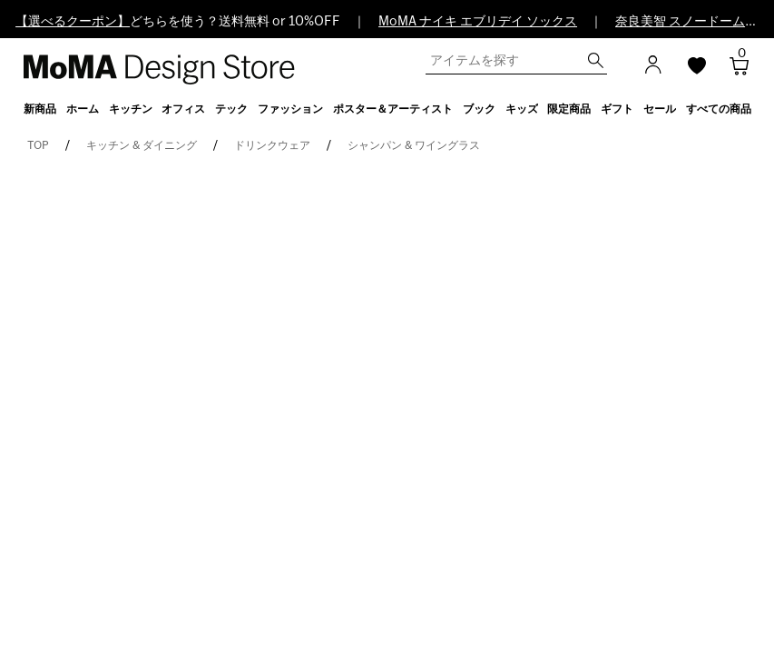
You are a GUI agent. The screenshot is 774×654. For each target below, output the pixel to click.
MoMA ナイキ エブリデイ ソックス (477, 21)
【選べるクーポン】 (72, 21)
